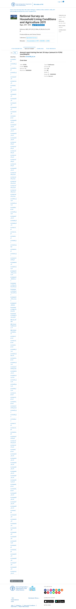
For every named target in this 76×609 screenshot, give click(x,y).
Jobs (12, 605)
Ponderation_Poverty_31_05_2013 (13, 315)
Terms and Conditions (29, 605)
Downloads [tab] (40, 48)
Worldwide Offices (33, 598)
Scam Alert (14, 606)
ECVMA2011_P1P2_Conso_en (13, 272)
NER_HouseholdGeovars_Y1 (13, 325)
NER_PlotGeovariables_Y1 (13, 332)
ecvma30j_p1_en (30, 56)
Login (59, 1)
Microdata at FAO (38, 4)
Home (11, 9)
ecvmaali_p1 (14, 220)
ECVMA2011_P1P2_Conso (13, 298)
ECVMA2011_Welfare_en (13, 279)
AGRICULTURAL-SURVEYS (42, 9)
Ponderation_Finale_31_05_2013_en (14, 285)
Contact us (18, 605)
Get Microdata (38, 25)
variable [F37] (32, 11)
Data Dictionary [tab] (29, 48)
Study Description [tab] (16, 48)
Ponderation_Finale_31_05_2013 (14, 309)
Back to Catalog (16, 581)
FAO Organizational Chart (15, 599)
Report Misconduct (24, 606)
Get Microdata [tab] (51, 48)
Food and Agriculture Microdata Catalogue (24, 9)
